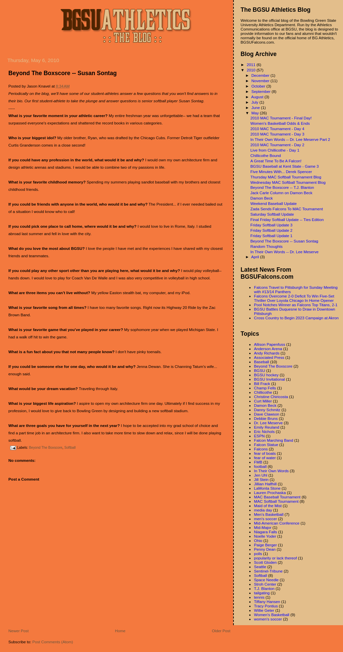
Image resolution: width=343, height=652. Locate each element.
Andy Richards (266, 353)
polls (258, 553)
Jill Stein (261, 479)
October (258, 86)
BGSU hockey (266, 375)
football (260, 466)
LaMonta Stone (267, 488)
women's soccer (268, 619)
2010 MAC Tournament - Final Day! (281, 118)
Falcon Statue (266, 444)
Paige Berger (265, 545)
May (255, 113)
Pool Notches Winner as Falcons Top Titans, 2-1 (295, 305)
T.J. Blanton (264, 588)
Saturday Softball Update (272, 214)
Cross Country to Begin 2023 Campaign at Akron (296, 318)
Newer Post (18, 631)
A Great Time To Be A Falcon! (276, 161)
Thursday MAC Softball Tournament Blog (286, 177)
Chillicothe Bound (266, 155)
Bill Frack (262, 383)
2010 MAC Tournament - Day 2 (277, 145)
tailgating (262, 593)
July (255, 102)
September (261, 91)
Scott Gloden (265, 562)
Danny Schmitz (267, 410)
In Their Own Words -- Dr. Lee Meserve (285, 252)
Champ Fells (265, 388)
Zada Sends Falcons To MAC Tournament (287, 209)
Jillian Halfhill (265, 484)
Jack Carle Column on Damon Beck (282, 193)
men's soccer (265, 519)
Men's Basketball (268, 514)
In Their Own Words (271, 471)
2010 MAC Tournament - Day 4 (277, 128)
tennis (259, 597)
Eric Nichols (264, 431)
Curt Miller (263, 401)
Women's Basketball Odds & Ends (280, 123)
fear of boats (265, 453)
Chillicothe (263, 392)
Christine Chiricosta (271, 396)
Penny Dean (264, 549)
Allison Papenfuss (269, 344)
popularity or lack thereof (275, 558)
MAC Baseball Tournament (277, 497)
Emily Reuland (266, 427)
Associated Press (269, 357)
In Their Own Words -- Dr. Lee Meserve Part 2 (290, 139)
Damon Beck (262, 198)
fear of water (265, 457)
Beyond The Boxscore (45, 447)
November (260, 80)
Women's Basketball (271, 614)
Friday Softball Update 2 (271, 230)
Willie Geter (264, 610)
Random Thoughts (267, 246)
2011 (251, 64)
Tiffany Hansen (267, 601)
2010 (251, 70)
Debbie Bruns (266, 418)
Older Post (221, 631)
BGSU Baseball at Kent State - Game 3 (285, 166)
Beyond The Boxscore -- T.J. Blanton (282, 187)
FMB (258, 462)
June (256, 107)
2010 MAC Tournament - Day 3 (277, 134)
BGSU (259, 370)
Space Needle (266, 580)
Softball (70, 447)
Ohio (258, 540)
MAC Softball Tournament (276, 501)
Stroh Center (265, 584)
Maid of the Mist (268, 505)
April (255, 257)
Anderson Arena (268, 348)
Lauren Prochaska (270, 492)
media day (263, 510)
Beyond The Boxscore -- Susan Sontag (62, 73)
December (260, 75)
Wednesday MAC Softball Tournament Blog (288, 182)
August (258, 97)
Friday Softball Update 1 (271, 235)
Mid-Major (262, 527)
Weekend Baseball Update (274, 203)
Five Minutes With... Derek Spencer (281, 171)
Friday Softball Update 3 (271, 225)
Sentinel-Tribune (268, 571)
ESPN (259, 436)
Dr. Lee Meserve (268, 423)
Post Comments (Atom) (52, 642)
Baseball (261, 362)
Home (120, 631)
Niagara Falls (265, 532)
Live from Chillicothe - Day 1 (275, 150)
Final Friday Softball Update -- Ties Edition (287, 219)
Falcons (261, 449)
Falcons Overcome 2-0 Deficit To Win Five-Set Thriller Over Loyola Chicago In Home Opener (294, 298)
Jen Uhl (260, 475)
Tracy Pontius (266, 606)
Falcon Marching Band (273, 440)
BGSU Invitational (269, 379)
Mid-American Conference (276, 523)
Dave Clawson (266, 414)
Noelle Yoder (265, 536)
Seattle (260, 566)
